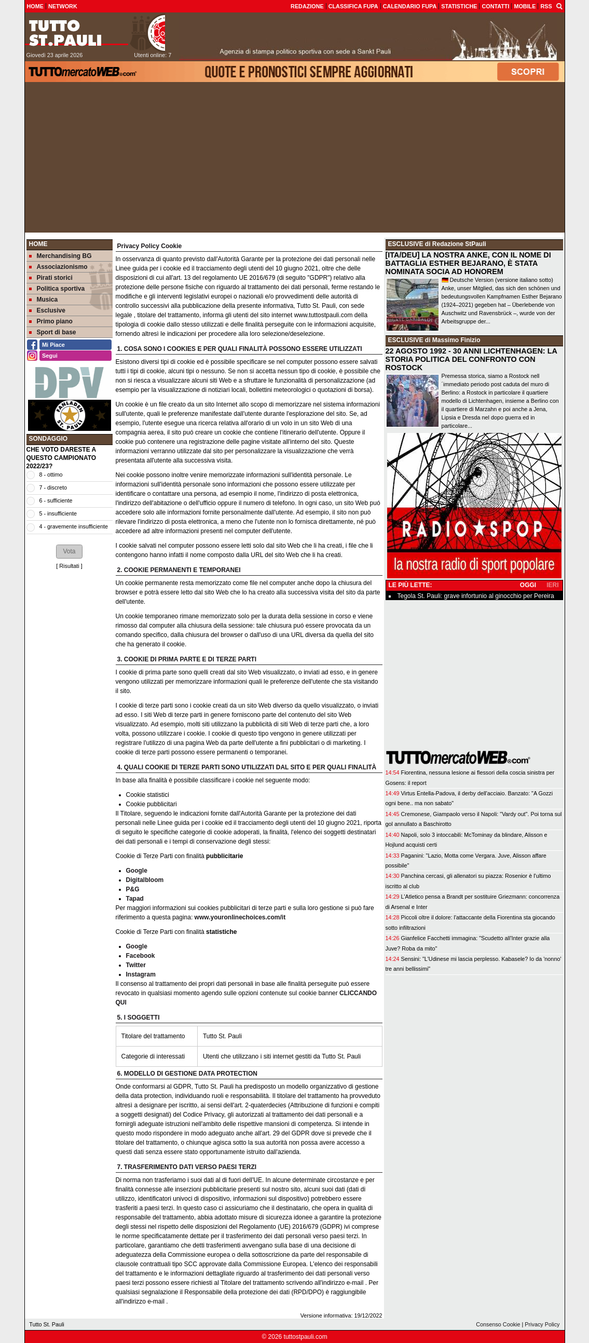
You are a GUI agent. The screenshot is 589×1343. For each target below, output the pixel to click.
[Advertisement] (295, 160)
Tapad (135, 898)
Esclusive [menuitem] (47, 310)
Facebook (140, 955)
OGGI (528, 585)
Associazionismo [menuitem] (58, 266)
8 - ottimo (51, 474)
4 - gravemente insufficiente (73, 526)
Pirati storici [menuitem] (51, 277)
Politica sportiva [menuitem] (57, 288)
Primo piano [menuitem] (51, 321)
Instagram (141, 974)
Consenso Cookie (498, 1324)
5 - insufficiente (58, 513)
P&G (133, 889)
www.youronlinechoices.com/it (240, 917)
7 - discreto (53, 487)
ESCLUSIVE (405, 244)
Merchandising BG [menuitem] (60, 256)
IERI (552, 585)
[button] (69, 551)
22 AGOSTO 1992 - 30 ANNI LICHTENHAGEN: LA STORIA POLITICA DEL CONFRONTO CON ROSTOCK (471, 359)
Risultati (69, 566)
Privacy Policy (542, 1324)
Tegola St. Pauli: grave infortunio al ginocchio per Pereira (476, 596)
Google (136, 870)
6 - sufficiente (56, 500)
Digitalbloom (145, 880)
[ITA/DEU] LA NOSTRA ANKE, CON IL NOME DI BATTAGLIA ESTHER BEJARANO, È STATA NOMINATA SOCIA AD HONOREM (468, 263)
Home (38, 244)
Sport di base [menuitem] (52, 332)
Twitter (136, 965)
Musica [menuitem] (43, 299)
